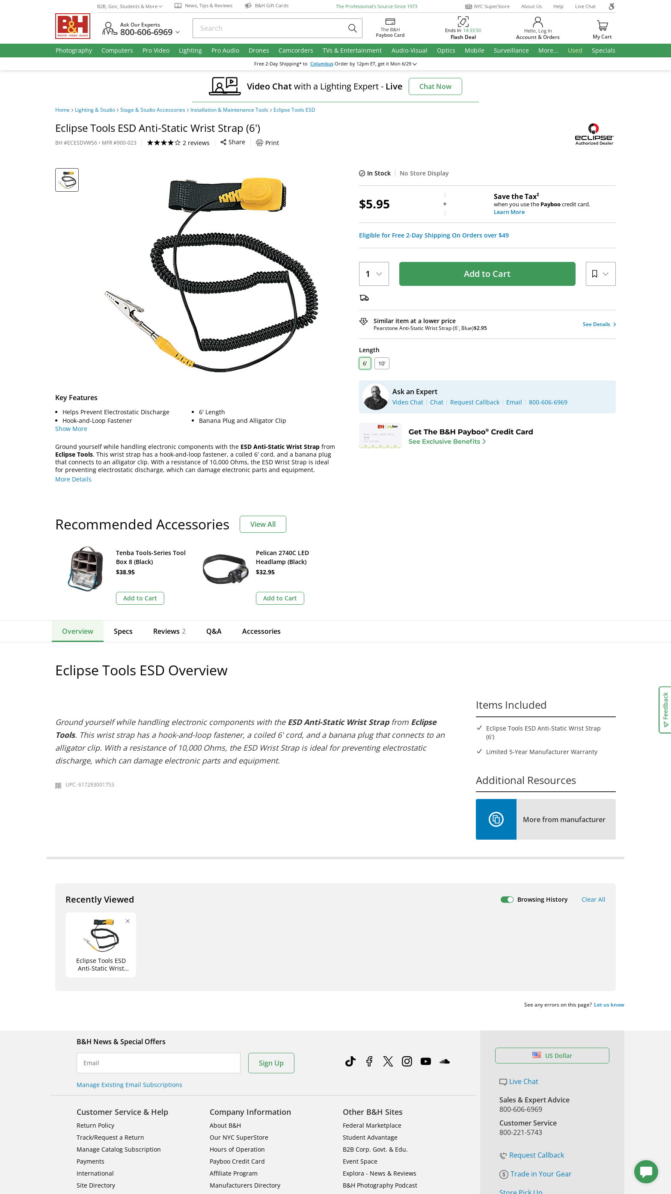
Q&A (214, 631)
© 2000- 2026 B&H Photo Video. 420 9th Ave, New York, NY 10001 (155, 1154)
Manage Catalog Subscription (119, 1018)
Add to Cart (487, 273)
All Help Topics (98, 1078)
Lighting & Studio (95, 110)
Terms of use (342, 1151)
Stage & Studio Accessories (152, 110)
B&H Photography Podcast (380, 1054)
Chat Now (435, 86)
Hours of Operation (237, 1018)
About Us (531, 6)
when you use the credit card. (555, 204)
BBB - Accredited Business (98, 1123)
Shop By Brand (98, 1066)
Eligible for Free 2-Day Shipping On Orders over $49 (434, 235)
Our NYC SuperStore (239, 1006)
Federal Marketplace (372, 994)
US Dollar (552, 924)
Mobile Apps (452, 1124)
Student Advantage (370, 1006)
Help (558, 6)
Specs (123, 631)
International (95, 1042)
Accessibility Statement (527, 1154)
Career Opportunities (240, 1066)
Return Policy (95, 994)
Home (62, 110)
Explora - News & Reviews (379, 1042)
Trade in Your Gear (535, 1042)
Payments (90, 1030)
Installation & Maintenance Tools (229, 110)
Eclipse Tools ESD (294, 110)
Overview (77, 631)
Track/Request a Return (110, 1006)
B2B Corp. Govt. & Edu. (375, 1018)
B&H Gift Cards (523, 1073)
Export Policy (460, 1151)
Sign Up (271, 931)
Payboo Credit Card (237, 1030)
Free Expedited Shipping (538, 1086)
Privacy (401, 1151)
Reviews (169, 631)
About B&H (225, 994)
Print (267, 143)
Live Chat (585, 6)
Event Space (360, 1030)
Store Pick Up (521, 1061)
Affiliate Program (234, 1042)
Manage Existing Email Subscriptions (129, 953)
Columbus (321, 64)
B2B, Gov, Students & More (129, 6)
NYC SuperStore (487, 6)
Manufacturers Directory (245, 1054)
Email (91, 932)
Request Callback (531, 1023)
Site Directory (96, 1054)
